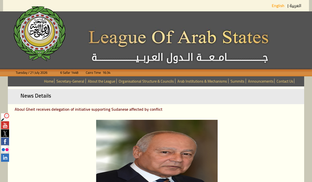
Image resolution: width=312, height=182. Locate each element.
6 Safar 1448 (66, 73)
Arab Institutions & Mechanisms (202, 81)
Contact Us (285, 81)
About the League (101, 81)
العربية (295, 6)
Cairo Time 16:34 (94, 73)
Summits (237, 81)
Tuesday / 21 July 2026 (34, 73)
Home (48, 81)
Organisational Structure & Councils (146, 81)
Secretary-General (70, 81)
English (278, 5)
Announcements (261, 81)
